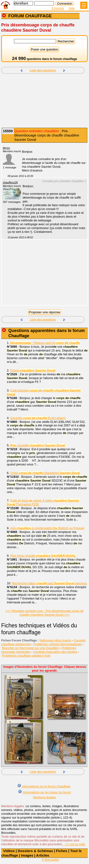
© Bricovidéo (50, 859)
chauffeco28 (10, 182)
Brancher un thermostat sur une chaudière (30, 648)
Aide (72, 8)
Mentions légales (44, 797)
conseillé (37, 445)
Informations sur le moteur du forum (44, 792)
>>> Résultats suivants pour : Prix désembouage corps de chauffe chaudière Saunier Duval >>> (44, 612)
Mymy (6, 147)
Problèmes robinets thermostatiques (57, 644)
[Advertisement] (44, 101)
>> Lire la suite (74, 844)
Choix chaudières (45, 473)
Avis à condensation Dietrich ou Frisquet (47, 528)
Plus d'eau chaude (43, 555)
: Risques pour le (45, 343)
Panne (32, 370)
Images (27, 855)
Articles (42, 855)
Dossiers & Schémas (35, 851)
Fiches (61, 851)
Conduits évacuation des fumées (55, 652)
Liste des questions (43, 70)
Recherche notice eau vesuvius (49, 583)
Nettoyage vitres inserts (55, 640)
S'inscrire (58, 8)
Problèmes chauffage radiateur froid (26, 655)
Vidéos (9, 851)
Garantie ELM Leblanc (38, 418)
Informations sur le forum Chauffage (43, 786)
